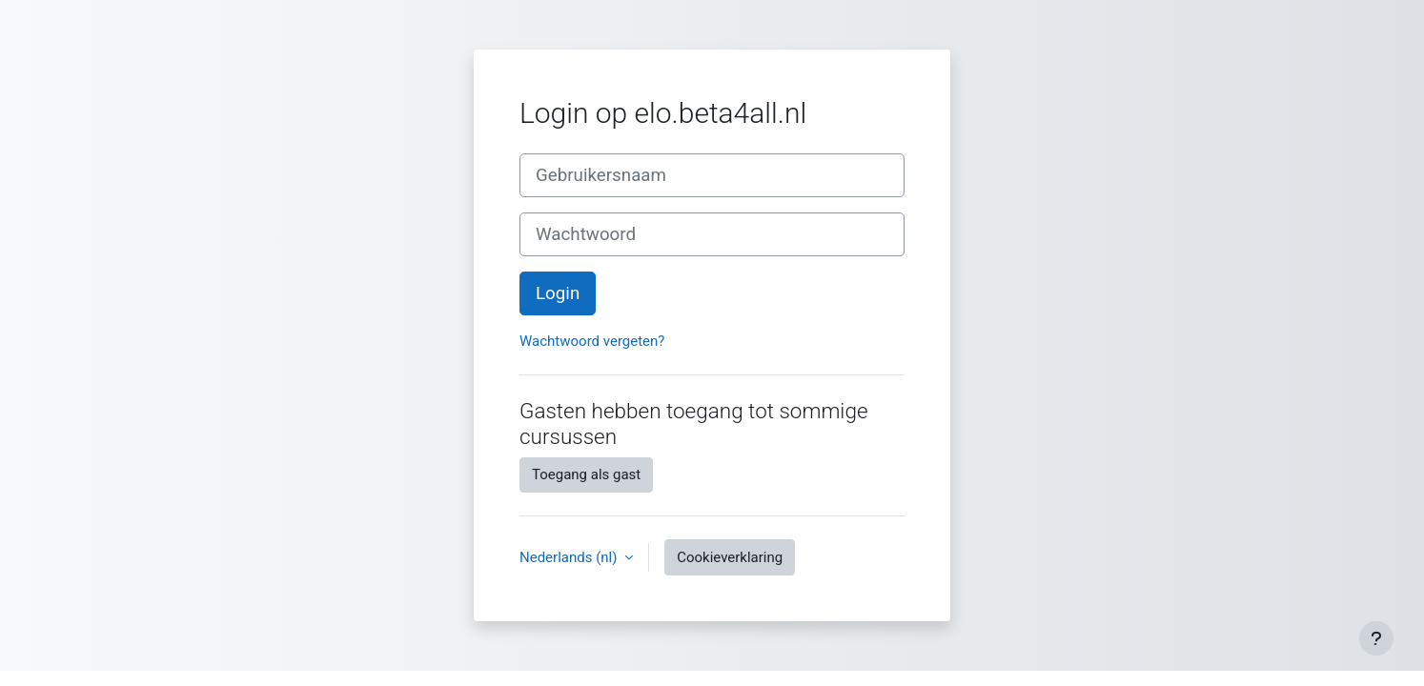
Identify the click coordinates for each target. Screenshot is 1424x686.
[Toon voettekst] (1376, 638)
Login (558, 293)
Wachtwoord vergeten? (591, 341)
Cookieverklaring (730, 557)
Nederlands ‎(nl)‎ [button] (569, 557)
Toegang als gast (586, 474)
